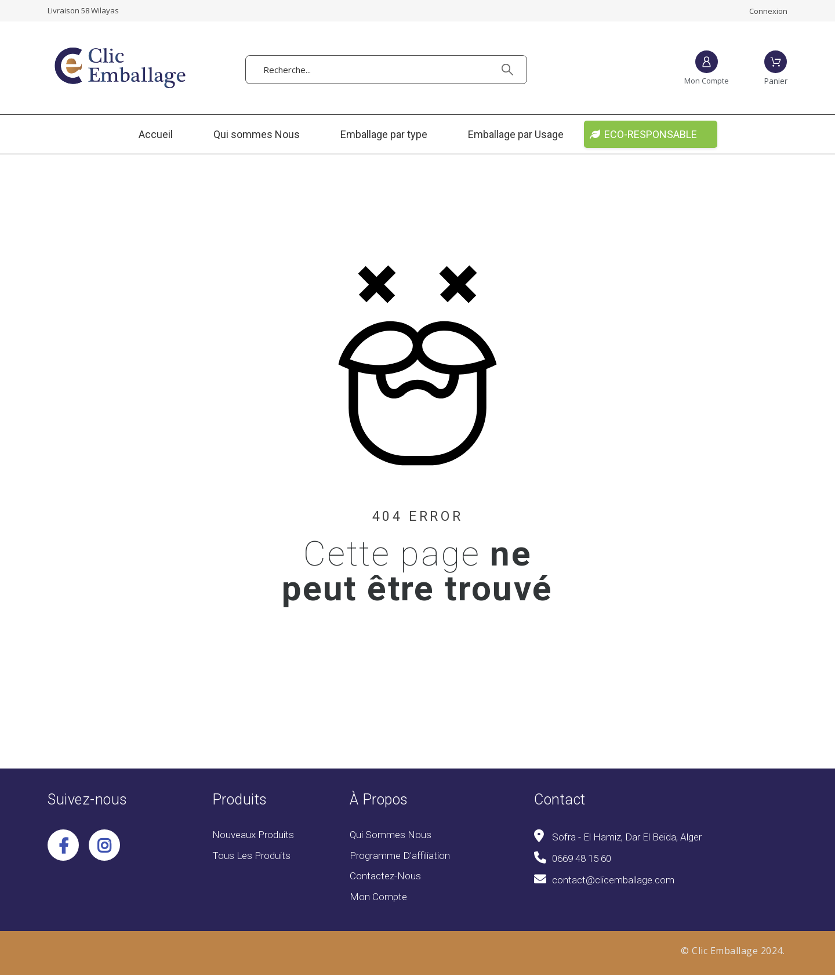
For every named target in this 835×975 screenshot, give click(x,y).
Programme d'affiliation (400, 855)
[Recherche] (386, 69)
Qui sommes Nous (390, 834)
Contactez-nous (385, 876)
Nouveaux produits (253, 834)
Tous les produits (251, 855)
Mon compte (378, 896)
